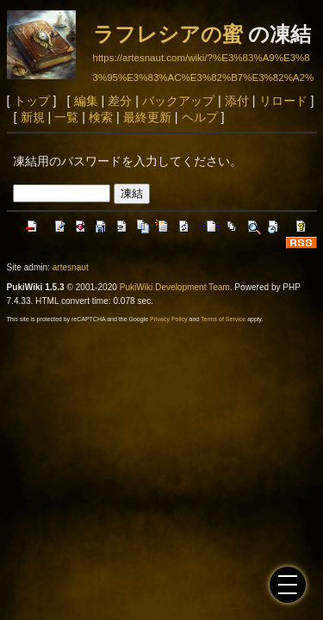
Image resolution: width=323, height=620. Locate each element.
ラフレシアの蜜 (168, 34)
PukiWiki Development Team (175, 287)
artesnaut (71, 267)
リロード (283, 101)
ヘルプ (200, 117)
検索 (101, 117)
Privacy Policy (169, 319)
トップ (32, 101)
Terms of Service (223, 319)
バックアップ (178, 101)
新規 (33, 117)
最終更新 (147, 117)
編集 (86, 101)
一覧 (66, 117)
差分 (120, 101)
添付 (237, 101)
